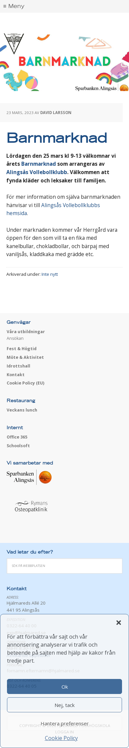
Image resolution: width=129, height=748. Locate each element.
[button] (118, 622)
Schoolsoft (18, 446)
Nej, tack (64, 705)
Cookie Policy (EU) (25, 383)
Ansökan (15, 338)
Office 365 (17, 437)
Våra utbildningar (26, 331)
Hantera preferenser (65, 723)
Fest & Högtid (22, 348)
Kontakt (16, 375)
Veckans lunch (22, 410)
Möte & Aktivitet (25, 357)
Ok (65, 686)
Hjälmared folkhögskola (64, 23)
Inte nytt (50, 274)
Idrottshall (18, 366)
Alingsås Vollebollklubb (36, 172)
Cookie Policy (61, 738)
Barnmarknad (38, 163)
